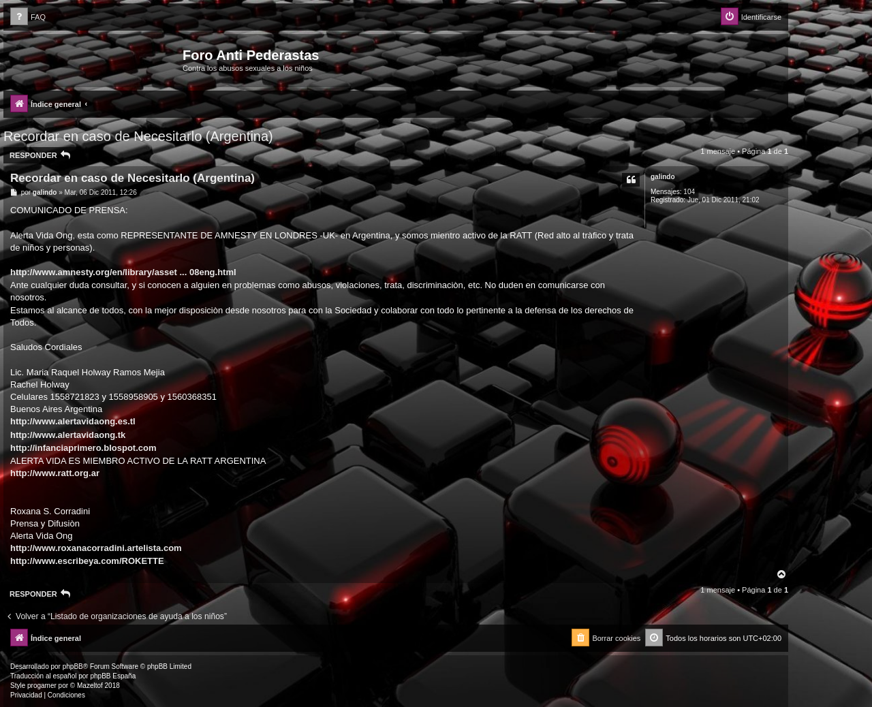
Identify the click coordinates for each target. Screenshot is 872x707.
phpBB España (113, 676)
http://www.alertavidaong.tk (67, 435)
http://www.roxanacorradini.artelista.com (96, 548)
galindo (663, 176)
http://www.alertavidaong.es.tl (73, 421)
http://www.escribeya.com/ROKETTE (87, 561)
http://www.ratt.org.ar (54, 473)
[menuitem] (28, 17)
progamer (42, 685)
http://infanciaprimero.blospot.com (83, 448)
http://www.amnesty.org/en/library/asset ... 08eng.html (123, 272)
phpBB (73, 666)
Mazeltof (90, 685)
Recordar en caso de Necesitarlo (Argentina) (138, 136)
